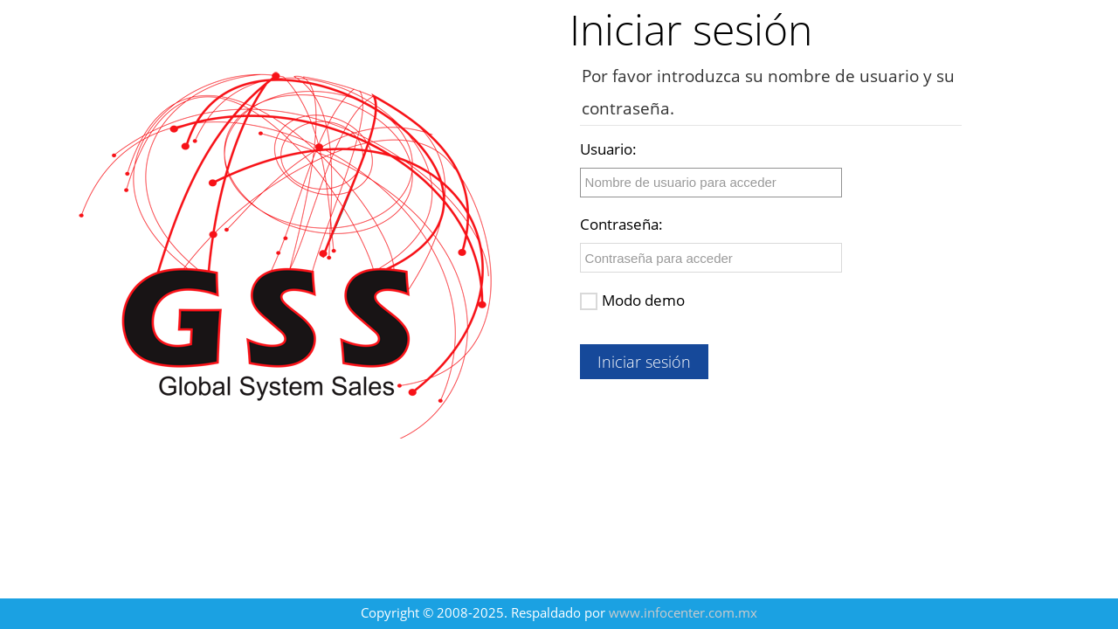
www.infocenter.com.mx (683, 612)
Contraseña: (621, 224)
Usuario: (608, 149)
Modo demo (632, 300)
